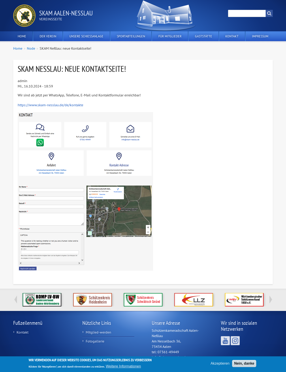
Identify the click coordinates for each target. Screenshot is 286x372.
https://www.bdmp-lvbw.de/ (42, 299)
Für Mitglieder (169, 36)
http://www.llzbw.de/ (193, 299)
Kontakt (232, 36)
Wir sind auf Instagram (235, 340)
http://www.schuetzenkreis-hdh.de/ (92, 299)
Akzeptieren (220, 365)
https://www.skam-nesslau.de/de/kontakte (50, 105)
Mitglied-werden (98, 332)
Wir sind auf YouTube (225, 340)
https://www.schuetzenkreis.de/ (143, 299)
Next (270, 299)
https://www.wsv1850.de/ (244, 299)
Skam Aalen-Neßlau (66, 13)
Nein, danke (244, 365)
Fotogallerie (95, 341)
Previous (15, 299)
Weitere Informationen (123, 368)
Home (22, 36)
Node (31, 48)
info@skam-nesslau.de (169, 357)
